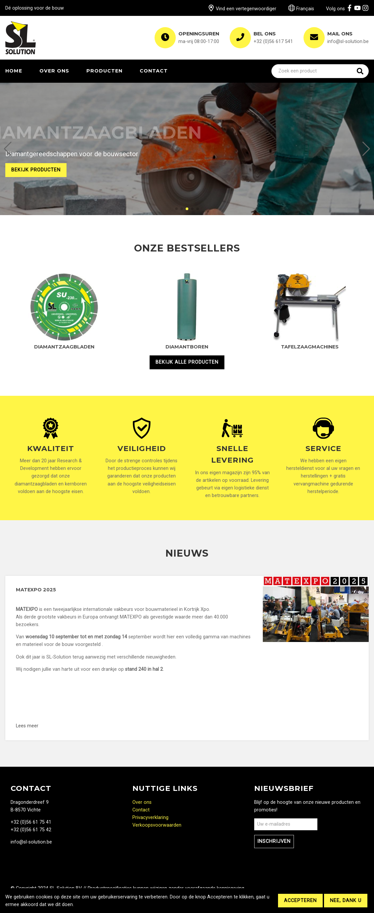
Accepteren (300, 900)
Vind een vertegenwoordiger (242, 9)
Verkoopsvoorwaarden (156, 825)
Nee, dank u (345, 900)
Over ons (54, 71)
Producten (104, 71)
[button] (7, 149)
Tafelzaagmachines (310, 347)
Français (301, 9)
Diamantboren (186, 347)
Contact (154, 71)
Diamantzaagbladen (64, 347)
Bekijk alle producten (187, 362)
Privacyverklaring (150, 817)
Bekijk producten (36, 170)
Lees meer (77, 726)
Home (13, 71)
